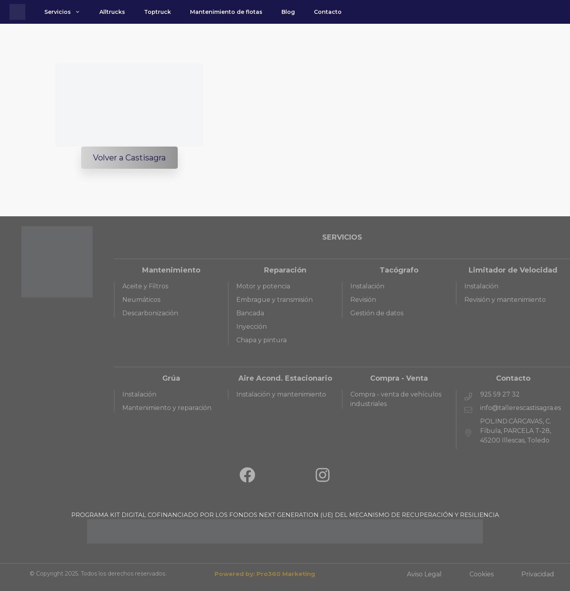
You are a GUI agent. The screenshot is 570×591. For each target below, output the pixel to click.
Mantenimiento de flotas (226, 11)
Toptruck (157, 11)
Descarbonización (150, 313)
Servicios (67, 12)
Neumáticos (141, 299)
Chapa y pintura (261, 340)
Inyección (251, 326)
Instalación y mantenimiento (281, 394)
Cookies (481, 574)
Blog (288, 11)
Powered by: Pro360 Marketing (265, 574)
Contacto (328, 11)
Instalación (367, 286)
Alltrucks (112, 11)
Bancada (250, 313)
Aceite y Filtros (145, 286)
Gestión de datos (376, 313)
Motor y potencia (263, 286)
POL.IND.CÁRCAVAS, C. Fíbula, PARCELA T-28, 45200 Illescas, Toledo (515, 431)
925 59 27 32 (500, 394)
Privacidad (537, 574)
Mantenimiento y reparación (166, 408)
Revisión (363, 299)
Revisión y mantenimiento (505, 299)
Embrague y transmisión (274, 299)
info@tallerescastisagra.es (520, 408)
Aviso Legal (424, 574)
